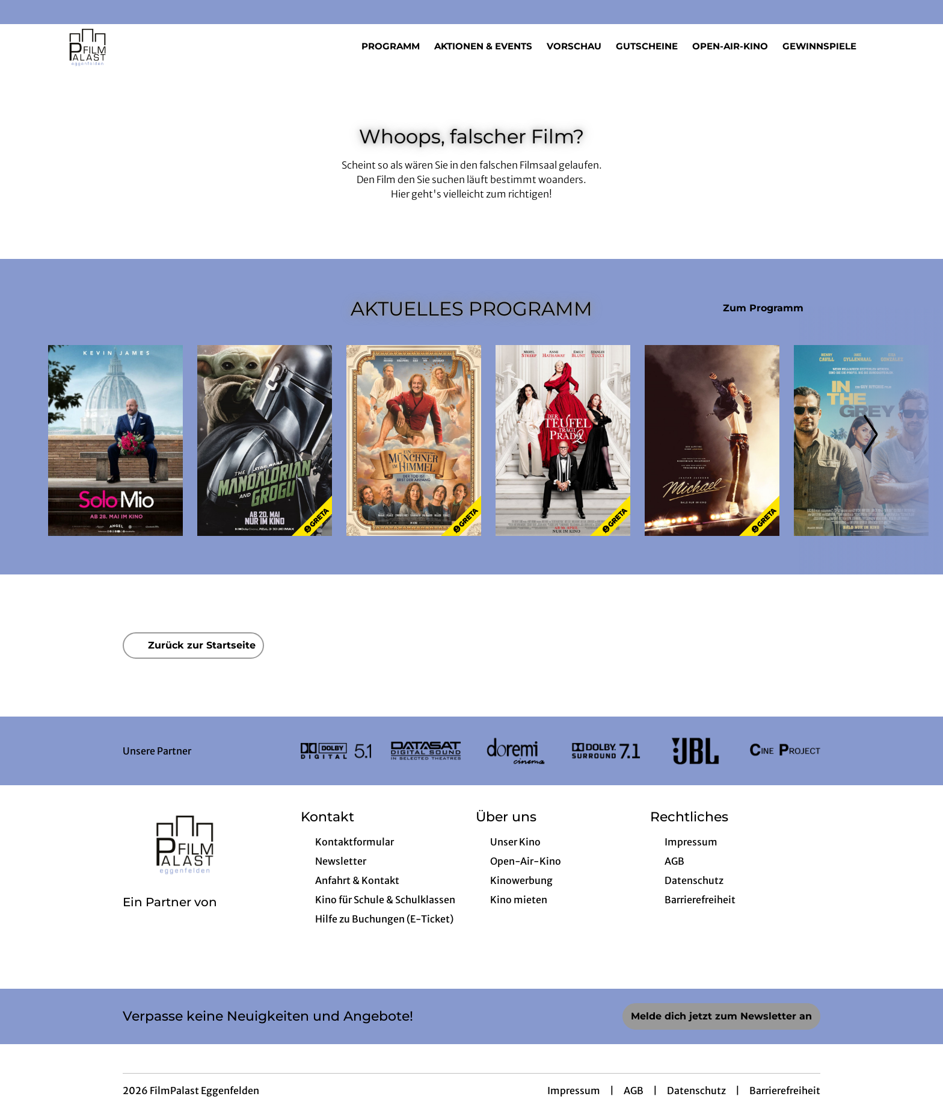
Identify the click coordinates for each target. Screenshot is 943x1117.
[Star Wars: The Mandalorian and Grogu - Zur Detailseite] (264, 440)
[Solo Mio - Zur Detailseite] (115, 440)
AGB (634, 1090)
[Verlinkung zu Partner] (336, 751)
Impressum (573, 1090)
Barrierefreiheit (784, 1090)
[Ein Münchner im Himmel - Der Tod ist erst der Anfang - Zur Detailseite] (413, 440)
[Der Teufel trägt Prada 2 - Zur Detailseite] (563, 440)
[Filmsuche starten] (883, 46)
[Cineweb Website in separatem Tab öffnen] (170, 918)
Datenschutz (696, 1090)
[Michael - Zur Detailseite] (712, 440)
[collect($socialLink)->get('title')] (22, 12)
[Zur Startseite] (132, 46)
